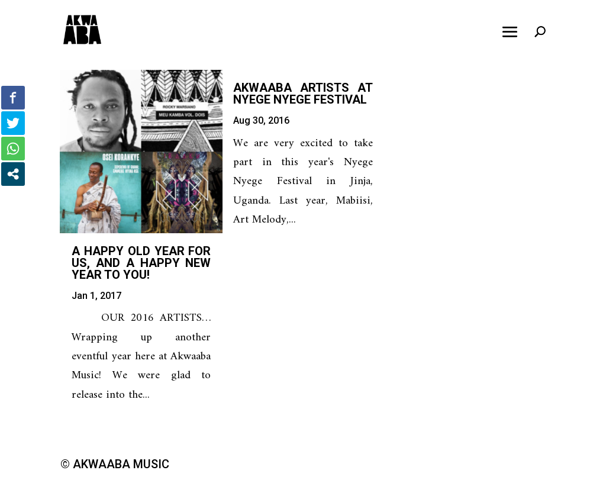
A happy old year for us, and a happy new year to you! (141, 263)
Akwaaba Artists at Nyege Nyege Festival (302, 93)
